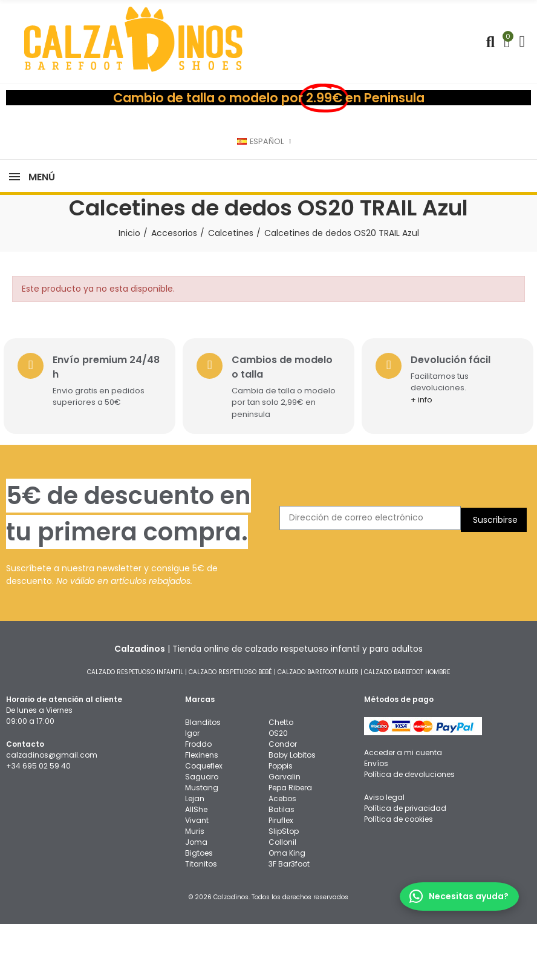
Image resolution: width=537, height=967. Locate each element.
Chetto (280, 765)
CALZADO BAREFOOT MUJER (318, 715)
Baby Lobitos (292, 798)
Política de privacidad (405, 851)
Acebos (282, 841)
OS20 (278, 776)
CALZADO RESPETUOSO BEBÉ (230, 715)
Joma (196, 885)
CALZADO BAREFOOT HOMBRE (407, 715)
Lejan (194, 841)
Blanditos (203, 765)
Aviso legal (384, 840)
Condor (282, 787)
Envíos (376, 806)
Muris (194, 874)
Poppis (280, 809)
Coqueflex (204, 809)
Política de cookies (398, 862)
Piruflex (280, 863)
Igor (192, 776)
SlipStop (283, 874)
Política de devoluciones (409, 817)
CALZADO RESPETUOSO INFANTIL (135, 715)
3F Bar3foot (289, 907)
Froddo (198, 787)
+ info (426, 442)
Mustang (201, 830)
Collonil (282, 885)
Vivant (197, 863)
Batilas (281, 852)
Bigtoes (199, 896)
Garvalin (284, 820)
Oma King (286, 896)
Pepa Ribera (290, 830)
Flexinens (201, 798)
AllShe (196, 852)
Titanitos (201, 907)
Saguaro (201, 820)
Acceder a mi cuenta (403, 795)
